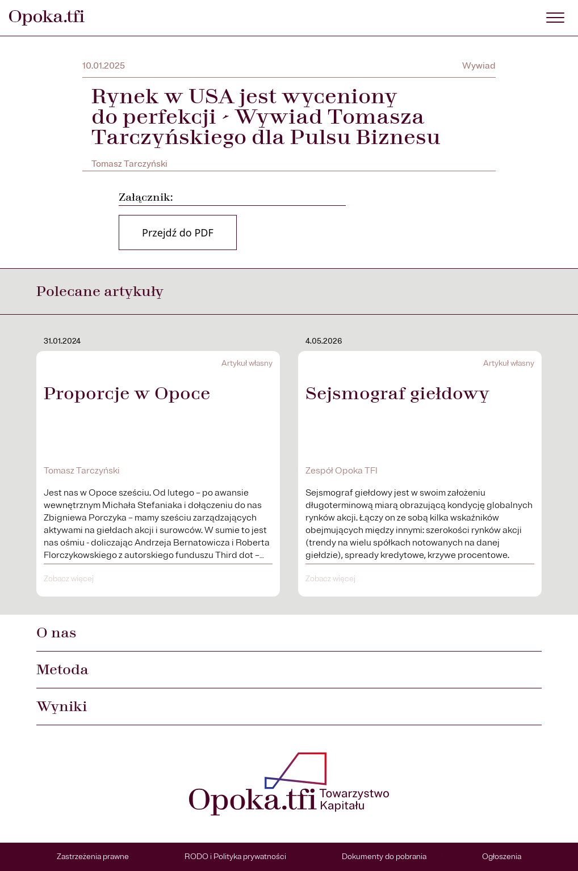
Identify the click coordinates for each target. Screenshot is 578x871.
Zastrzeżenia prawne (93, 856)
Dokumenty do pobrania (384, 856)
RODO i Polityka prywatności (235, 856)
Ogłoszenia (501, 856)
